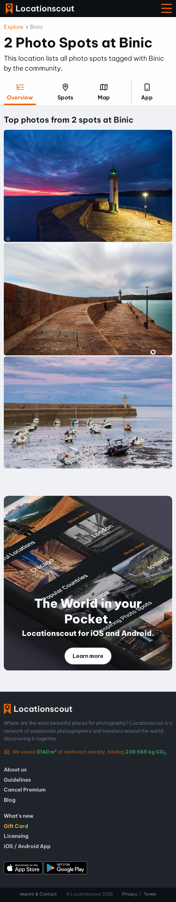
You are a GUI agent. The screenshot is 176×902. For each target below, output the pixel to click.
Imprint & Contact (38, 894)
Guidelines (17, 779)
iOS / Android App (27, 846)
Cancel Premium (25, 789)
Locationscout (40, 8)
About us (15, 769)
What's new (18, 815)
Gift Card (16, 826)
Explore (14, 27)
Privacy (129, 894)
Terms (150, 894)
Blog (10, 799)
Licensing (16, 836)
